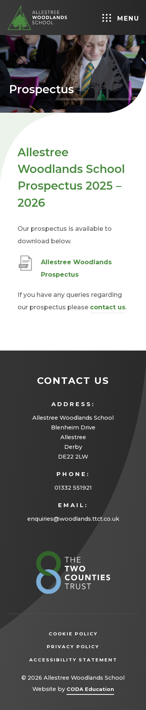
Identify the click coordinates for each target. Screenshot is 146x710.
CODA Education (90, 690)
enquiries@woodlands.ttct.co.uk (73, 518)
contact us (107, 307)
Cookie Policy (73, 634)
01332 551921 (73, 487)
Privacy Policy (85, 646)
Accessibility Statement (73, 660)
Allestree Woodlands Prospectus (76, 269)
